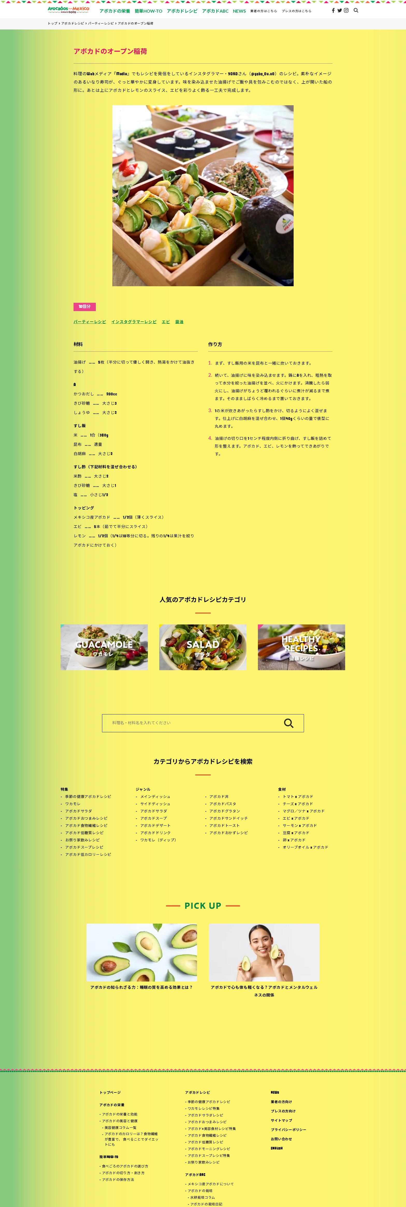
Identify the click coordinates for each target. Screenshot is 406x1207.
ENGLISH (276, 1148)
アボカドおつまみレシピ (86, 819)
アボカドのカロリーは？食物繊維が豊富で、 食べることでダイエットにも (132, 1140)
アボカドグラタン (224, 811)
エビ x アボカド (296, 819)
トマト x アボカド (298, 797)
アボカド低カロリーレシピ (88, 855)
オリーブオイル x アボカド (306, 848)
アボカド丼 (219, 797)
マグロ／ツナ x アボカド (304, 811)
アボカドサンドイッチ (228, 819)
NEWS (275, 1093)
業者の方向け (281, 1102)
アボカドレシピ (197, 1093)
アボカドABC (195, 1175)
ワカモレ (73, 804)
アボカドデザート (155, 826)
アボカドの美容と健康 (120, 1121)
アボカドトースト (224, 826)
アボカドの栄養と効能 (120, 1114)
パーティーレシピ (90, 322)
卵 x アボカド (294, 840)
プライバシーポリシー (289, 1130)
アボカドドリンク (155, 833)
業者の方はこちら (263, 11)
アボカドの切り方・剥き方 (123, 1173)
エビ (166, 322)
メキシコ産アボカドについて (211, 1184)
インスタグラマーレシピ (134, 322)
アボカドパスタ (222, 804)
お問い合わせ (281, 1139)
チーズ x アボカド (298, 804)
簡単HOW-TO (108, 1157)
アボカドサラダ (78, 811)
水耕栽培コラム (202, 1198)
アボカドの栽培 (200, 1191)
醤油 (179, 322)
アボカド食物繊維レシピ (86, 826)
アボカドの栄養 (111, 1105)
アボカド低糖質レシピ (84, 833)
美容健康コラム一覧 (121, 1128)
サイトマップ (281, 1120)
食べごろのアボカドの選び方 (125, 1166)
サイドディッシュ (155, 804)
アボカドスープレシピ (84, 848)
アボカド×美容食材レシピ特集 (212, 1129)
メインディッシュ (155, 797)
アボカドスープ (153, 819)
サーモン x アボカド (300, 826)
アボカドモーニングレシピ (209, 1149)
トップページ (110, 1093)
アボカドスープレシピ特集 (209, 1156)
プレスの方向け (283, 1111)
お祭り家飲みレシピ (82, 840)
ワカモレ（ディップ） (159, 840)
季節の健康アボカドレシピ (88, 797)
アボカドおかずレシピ (228, 833)
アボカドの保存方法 (118, 1180)
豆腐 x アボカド (296, 833)
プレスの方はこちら (297, 11)
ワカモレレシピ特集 (204, 1109)
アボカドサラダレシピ (205, 1115)
